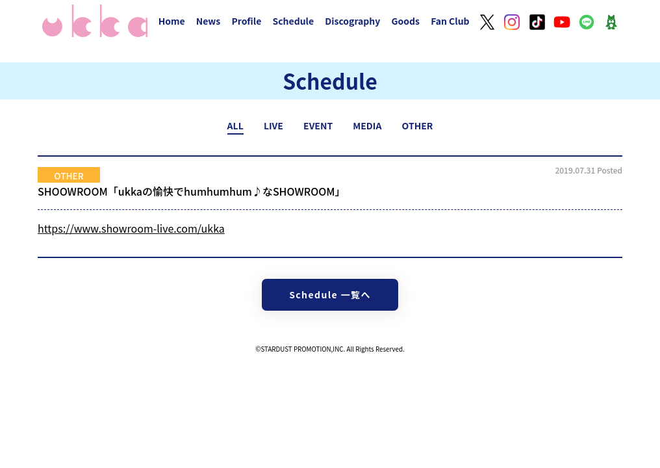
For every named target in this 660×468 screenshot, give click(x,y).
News (208, 20)
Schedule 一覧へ (330, 294)
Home (172, 20)
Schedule (293, 20)
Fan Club (450, 20)
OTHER (417, 125)
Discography (352, 20)
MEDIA (367, 125)
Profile (246, 20)
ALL (235, 125)
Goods (405, 20)
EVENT (318, 125)
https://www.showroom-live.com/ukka (131, 228)
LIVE (273, 125)
